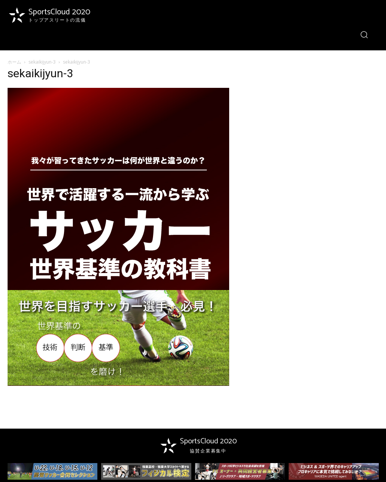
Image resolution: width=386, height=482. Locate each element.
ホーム (14, 62)
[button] (364, 34)
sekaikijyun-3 (42, 62)
